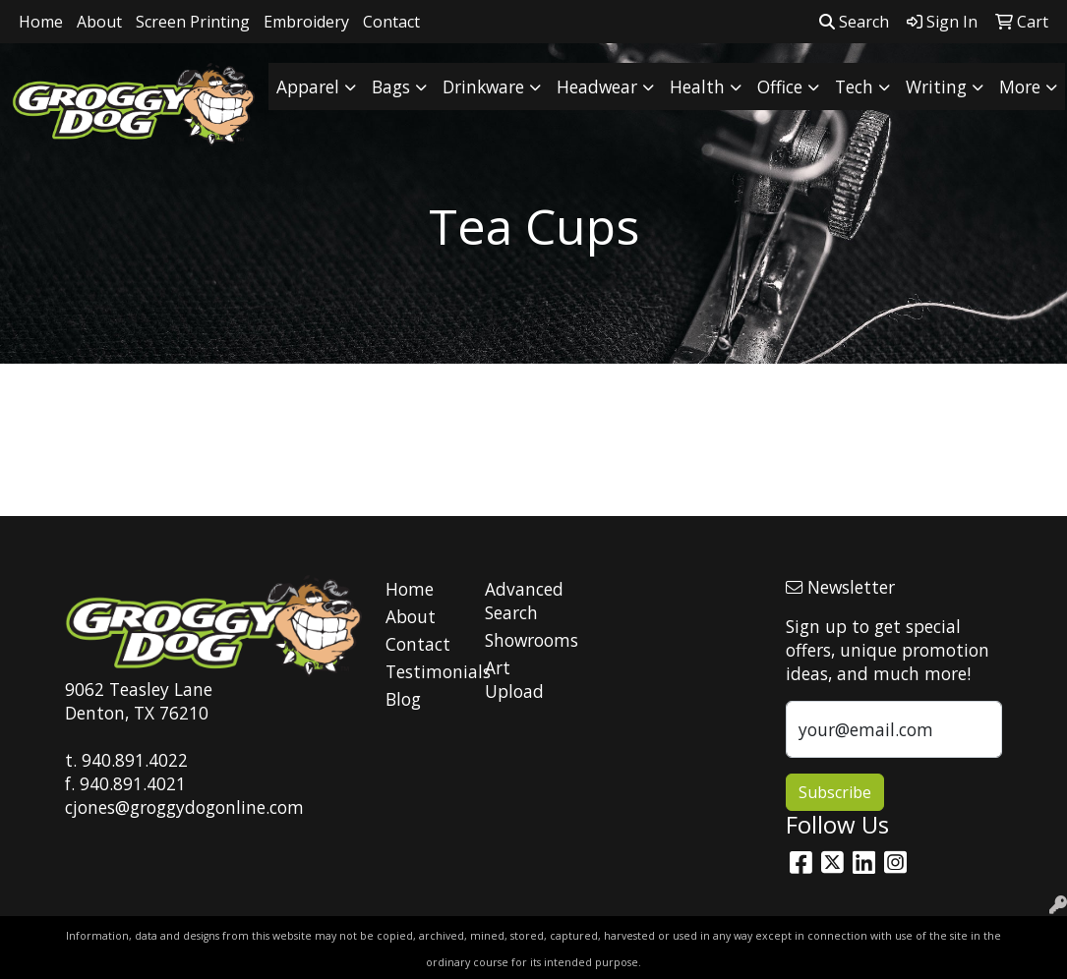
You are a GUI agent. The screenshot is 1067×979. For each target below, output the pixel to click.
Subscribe (835, 792)
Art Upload (514, 679)
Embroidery (306, 21)
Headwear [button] (597, 86)
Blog (403, 699)
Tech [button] (854, 86)
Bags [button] (391, 86)
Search (854, 21)
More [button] (1019, 86)
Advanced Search (523, 600)
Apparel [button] (307, 86)
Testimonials (423, 671)
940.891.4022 (135, 760)
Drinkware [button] (483, 86)
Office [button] (779, 86)
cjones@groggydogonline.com (184, 807)
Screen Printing (193, 21)
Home (41, 21)
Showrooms (523, 640)
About (99, 21)
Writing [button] (936, 86)
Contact (391, 21)
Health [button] (697, 86)
